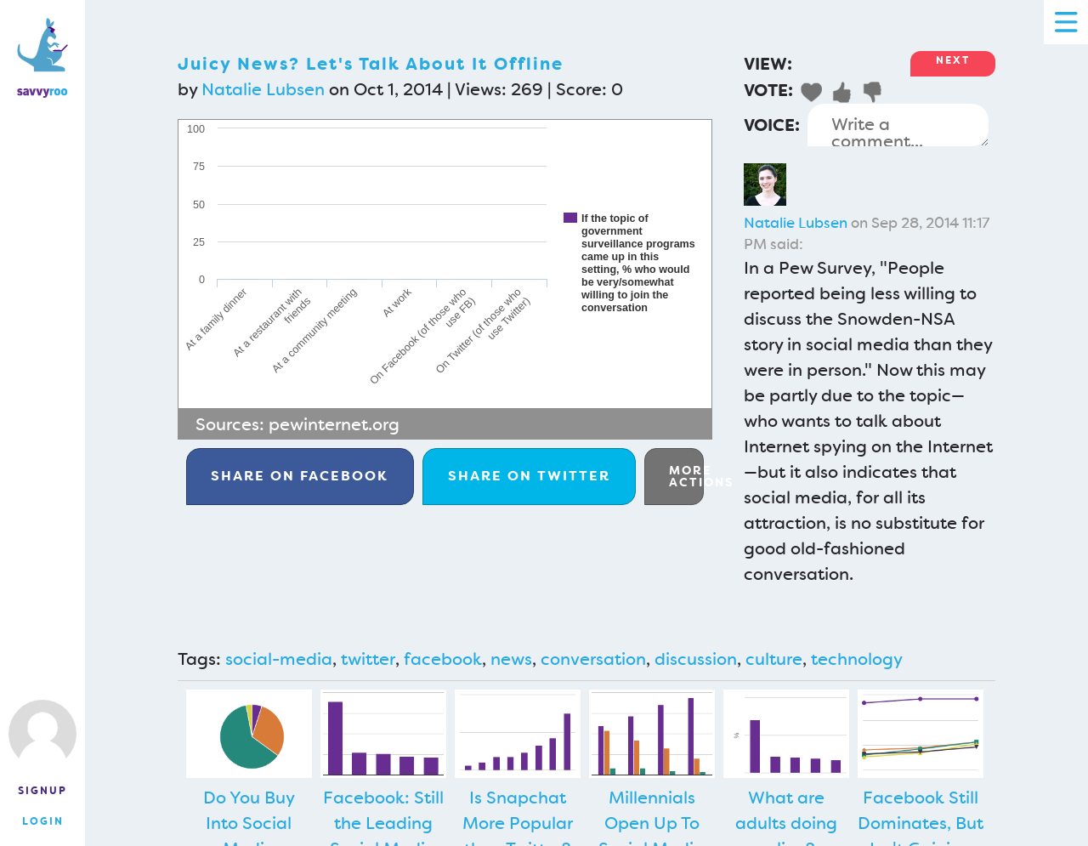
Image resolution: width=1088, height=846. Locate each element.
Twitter (529, 476)
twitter (368, 659)
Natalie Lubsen (263, 89)
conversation (593, 659)
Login (43, 821)
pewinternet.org (334, 424)
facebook (443, 659)
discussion (695, 659)
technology (857, 659)
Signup (42, 791)
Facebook (299, 476)
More (686, 476)
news (511, 659)
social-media (278, 659)
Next (953, 60)
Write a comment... (898, 125)
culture (773, 659)
